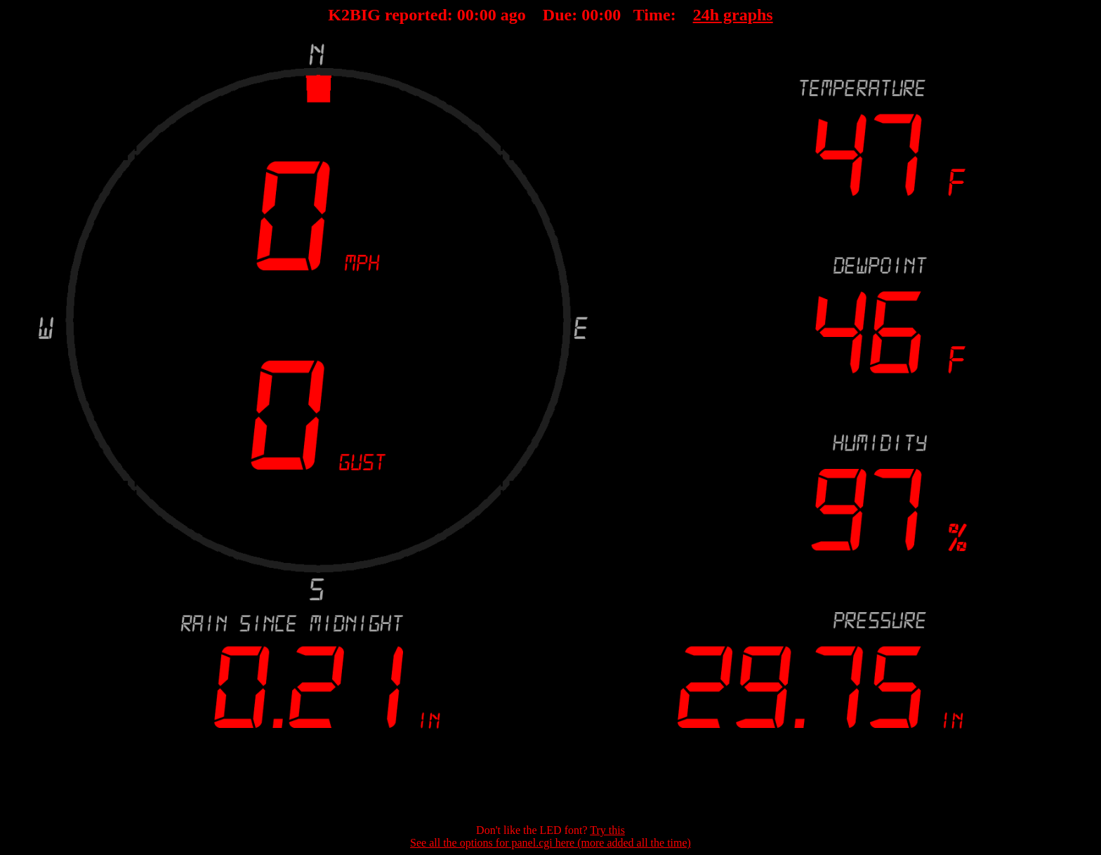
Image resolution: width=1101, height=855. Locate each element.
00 (465, 15)
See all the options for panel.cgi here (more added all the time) (550, 843)
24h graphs (733, 15)
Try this (607, 830)
